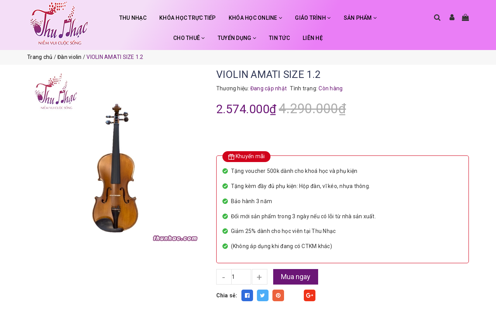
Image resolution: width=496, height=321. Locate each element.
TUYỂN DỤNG (237, 38)
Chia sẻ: (227, 295)
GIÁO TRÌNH (313, 18)
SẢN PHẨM (360, 18)
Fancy (294, 295)
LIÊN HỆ (313, 38)
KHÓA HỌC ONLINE (255, 18)
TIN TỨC (279, 38)
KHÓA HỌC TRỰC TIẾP (187, 18)
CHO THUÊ (189, 38)
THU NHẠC (132, 18)
